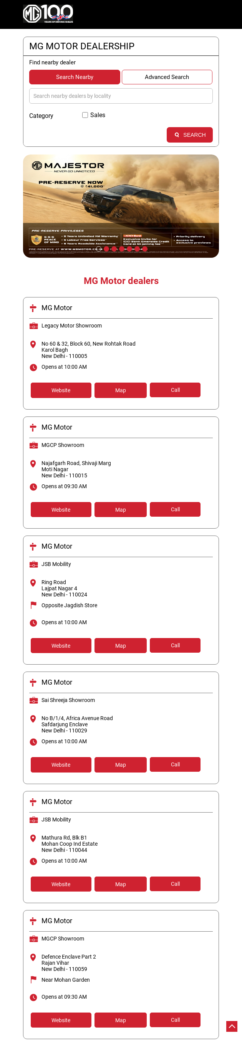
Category (41, 115)
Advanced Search (167, 77)
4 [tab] (121, 248)
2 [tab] (106, 248)
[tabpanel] (121, 206)
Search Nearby (74, 77)
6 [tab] (136, 248)
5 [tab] (129, 248)
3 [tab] (113, 248)
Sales (97, 115)
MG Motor (56, 308)
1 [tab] (98, 248)
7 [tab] (144, 248)
